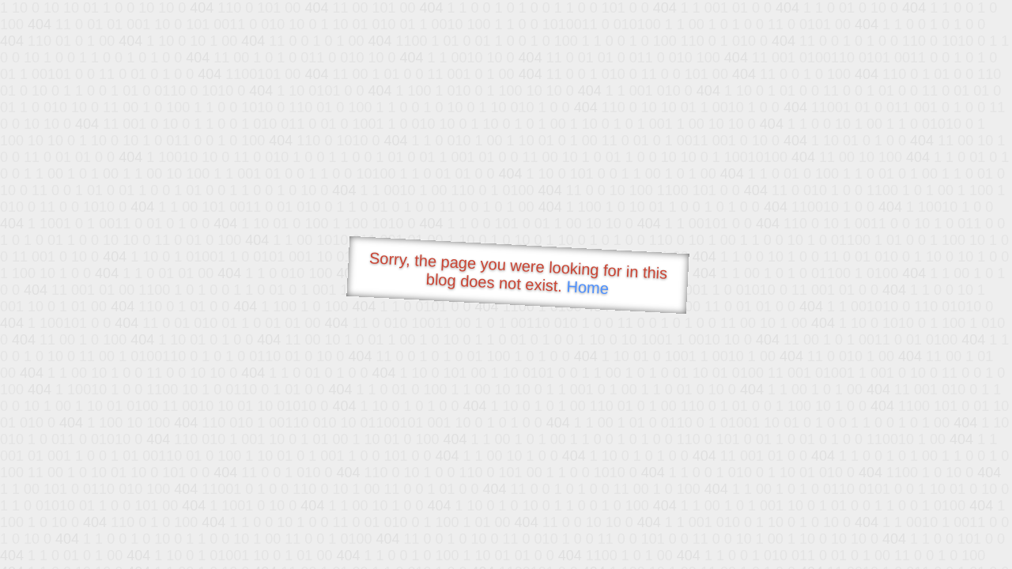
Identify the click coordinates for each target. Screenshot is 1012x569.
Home (587, 287)
